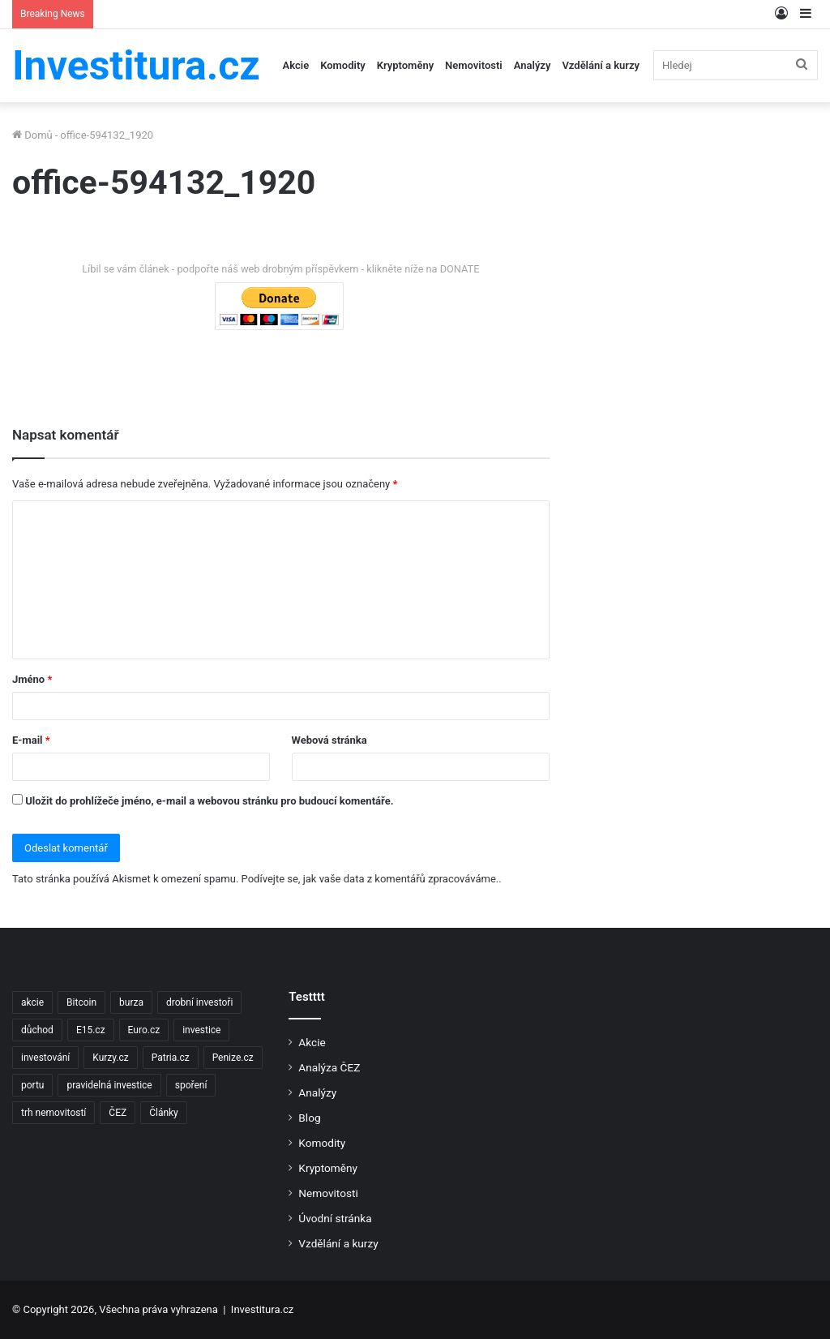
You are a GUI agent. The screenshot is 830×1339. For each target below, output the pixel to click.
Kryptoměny (405, 65)
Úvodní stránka (334, 1218)
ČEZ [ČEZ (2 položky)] (117, 1112)
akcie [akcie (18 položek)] (32, 1002)
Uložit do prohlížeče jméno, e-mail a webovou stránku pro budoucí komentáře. (209, 801)
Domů (32, 135)
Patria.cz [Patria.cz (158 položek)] (171, 1057)
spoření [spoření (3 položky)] (191, 1085)
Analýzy (532, 65)
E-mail (31, 740)
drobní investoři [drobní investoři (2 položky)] (199, 1002)
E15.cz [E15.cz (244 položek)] (90, 1030)
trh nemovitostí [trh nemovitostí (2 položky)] (53, 1112)
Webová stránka (329, 740)
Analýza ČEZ (329, 1067)
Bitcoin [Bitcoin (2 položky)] (81, 1002)
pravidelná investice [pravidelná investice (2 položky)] (109, 1085)
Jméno (32, 679)
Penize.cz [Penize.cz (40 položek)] (233, 1057)
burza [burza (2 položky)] (131, 1002)
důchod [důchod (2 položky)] (37, 1030)
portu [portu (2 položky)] (32, 1085)
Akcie (296, 65)
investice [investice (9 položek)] (201, 1030)
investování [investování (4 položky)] (45, 1057)
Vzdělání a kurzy (601, 65)
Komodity (343, 65)
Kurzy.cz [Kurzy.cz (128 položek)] (110, 1057)
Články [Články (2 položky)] (163, 1112)
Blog (309, 1117)
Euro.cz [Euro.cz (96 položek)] (144, 1030)
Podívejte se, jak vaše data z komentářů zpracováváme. (370, 879)
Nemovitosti (474, 65)
